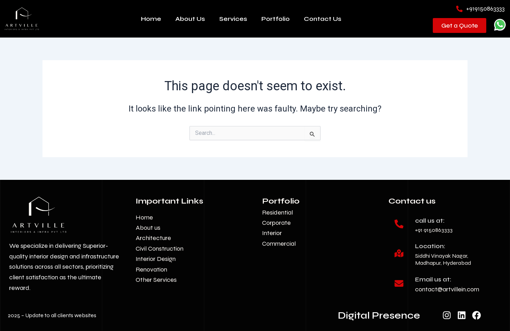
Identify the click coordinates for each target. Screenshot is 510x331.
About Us (190, 19)
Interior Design (156, 259)
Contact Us (322, 19)
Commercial (279, 243)
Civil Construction (159, 248)
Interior (272, 233)
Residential (277, 212)
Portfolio (275, 19)
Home (151, 19)
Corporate (276, 223)
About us (148, 228)
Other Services (156, 280)
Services (233, 19)
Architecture (153, 238)
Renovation (151, 269)
